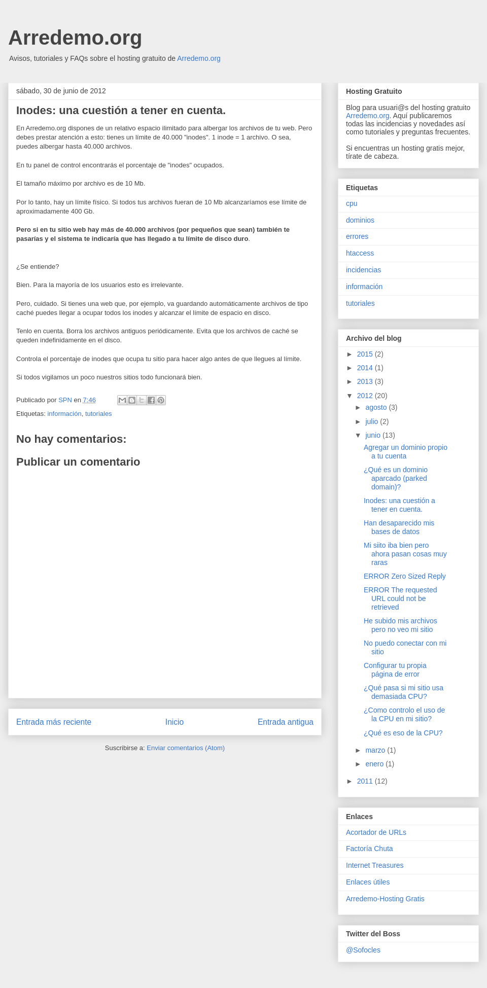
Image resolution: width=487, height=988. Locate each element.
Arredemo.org (75, 37)
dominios (360, 220)
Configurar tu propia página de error (395, 669)
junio (373, 435)
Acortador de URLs (376, 832)
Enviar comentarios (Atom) (186, 748)
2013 (366, 381)
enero (375, 764)
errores (357, 236)
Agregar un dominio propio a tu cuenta (405, 451)
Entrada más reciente (53, 722)
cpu (352, 203)
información (64, 413)
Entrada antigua (286, 722)
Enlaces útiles (368, 882)
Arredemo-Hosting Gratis (385, 899)
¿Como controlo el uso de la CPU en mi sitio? (404, 714)
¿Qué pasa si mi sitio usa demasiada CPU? (403, 692)
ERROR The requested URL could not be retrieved (400, 598)
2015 (366, 354)
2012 (366, 396)
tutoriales (98, 413)
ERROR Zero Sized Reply (405, 576)
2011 (366, 781)
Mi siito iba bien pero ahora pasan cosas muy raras (405, 554)
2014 (366, 368)
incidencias (363, 270)
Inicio (174, 722)
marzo (376, 750)
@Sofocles (363, 950)
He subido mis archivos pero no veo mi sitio (400, 625)
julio (372, 421)
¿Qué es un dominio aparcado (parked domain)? (396, 478)
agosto (377, 407)
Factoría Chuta (369, 848)
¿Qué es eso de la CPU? (403, 733)
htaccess (360, 253)
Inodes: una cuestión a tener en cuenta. (399, 505)
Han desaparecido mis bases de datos (399, 527)
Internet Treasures (375, 865)
